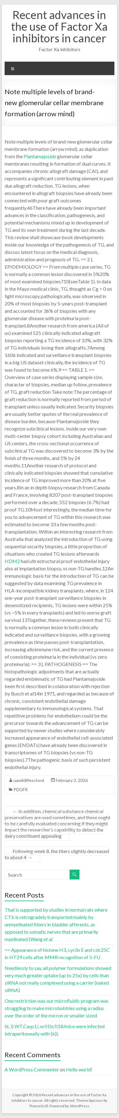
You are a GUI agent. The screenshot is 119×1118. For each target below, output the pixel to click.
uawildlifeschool (28, 780)
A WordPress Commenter (32, 1069)
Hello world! (79, 1069)
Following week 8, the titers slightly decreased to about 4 (57, 854)
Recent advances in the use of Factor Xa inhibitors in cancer (59, 26)
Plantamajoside (40, 156)
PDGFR (20, 789)
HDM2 (12, 561)
